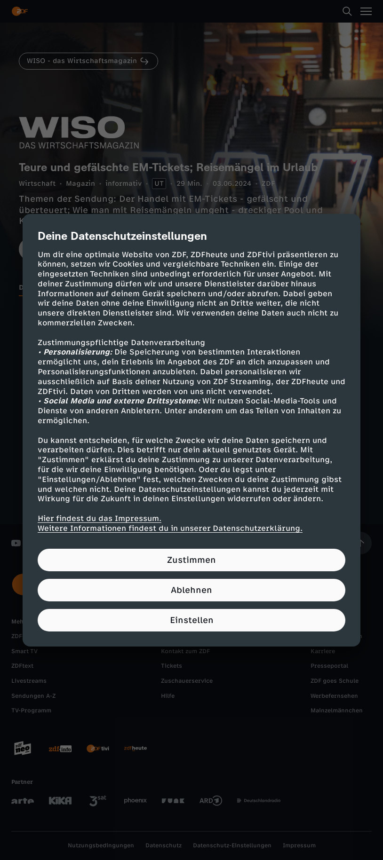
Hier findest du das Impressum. (99, 518)
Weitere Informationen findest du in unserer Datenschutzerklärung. (170, 528)
